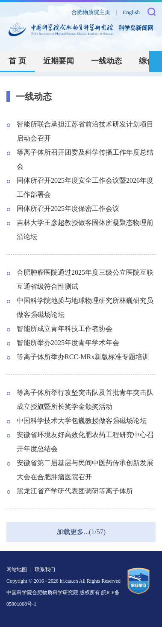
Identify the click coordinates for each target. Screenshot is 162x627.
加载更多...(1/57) (81, 531)
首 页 (17, 61)
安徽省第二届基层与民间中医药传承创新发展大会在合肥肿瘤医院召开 (85, 469)
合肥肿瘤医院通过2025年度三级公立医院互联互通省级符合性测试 (85, 279)
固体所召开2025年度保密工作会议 (68, 208)
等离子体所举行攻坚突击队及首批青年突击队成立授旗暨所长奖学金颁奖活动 (85, 399)
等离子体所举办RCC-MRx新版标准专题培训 (83, 356)
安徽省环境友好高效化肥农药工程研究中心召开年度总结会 (85, 441)
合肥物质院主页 (90, 12)
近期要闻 (58, 61)
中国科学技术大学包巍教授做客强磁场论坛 (82, 420)
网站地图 (16, 569)
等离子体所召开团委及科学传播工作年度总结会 (85, 159)
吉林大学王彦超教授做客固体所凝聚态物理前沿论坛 (85, 229)
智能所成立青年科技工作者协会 (64, 328)
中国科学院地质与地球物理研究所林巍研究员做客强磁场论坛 (85, 307)
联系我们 (45, 569)
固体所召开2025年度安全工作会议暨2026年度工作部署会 (85, 187)
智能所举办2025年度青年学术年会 (68, 342)
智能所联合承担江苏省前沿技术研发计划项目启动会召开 (85, 131)
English (131, 12)
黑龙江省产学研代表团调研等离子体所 (75, 491)
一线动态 (106, 61)
